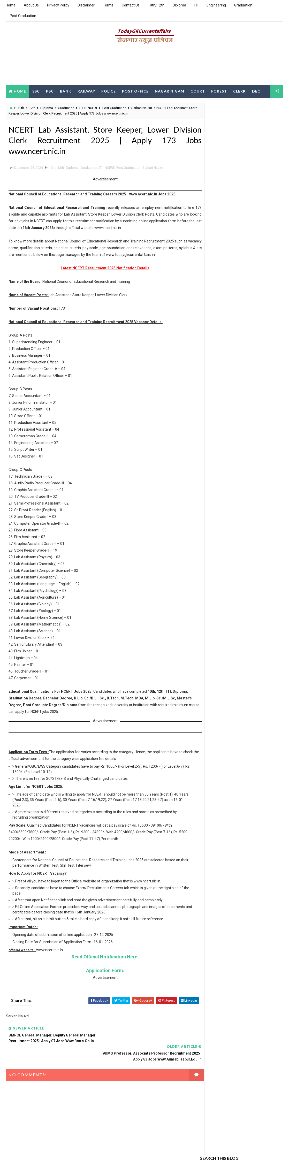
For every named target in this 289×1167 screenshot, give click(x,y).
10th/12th (156, 5)
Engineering (216, 5)
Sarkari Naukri (141, 108)
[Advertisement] (144, 66)
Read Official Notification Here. (100, 958)
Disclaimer (86, 5)
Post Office (135, 91)
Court (198, 91)
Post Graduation (23, 16)
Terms (108, 5)
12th (32, 108)
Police (108, 91)
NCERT (92, 108)
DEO (256, 91)
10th (21, 108)
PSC (50, 91)
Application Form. (100, 972)
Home (11, 5)
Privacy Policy (58, 5)
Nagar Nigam (169, 91)
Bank (65, 91)
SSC (36, 91)
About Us (31, 5)
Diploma (179, 5)
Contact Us (131, 5)
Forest (219, 91)
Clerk (239, 91)
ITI (196, 5)
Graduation (243, 5)
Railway (86, 91)
